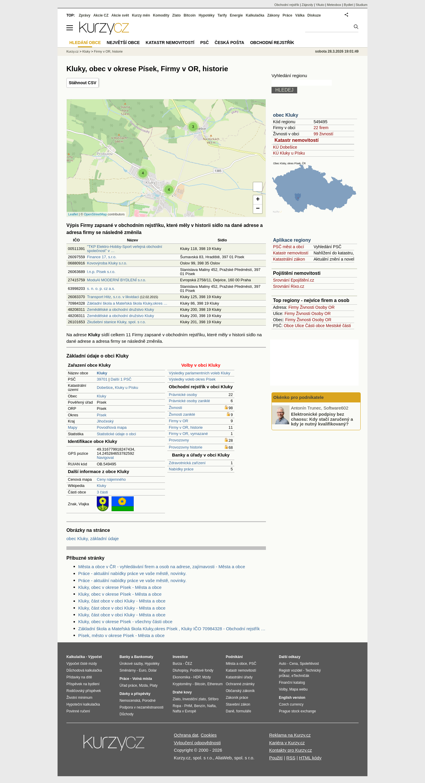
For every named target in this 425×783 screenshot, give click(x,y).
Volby (283, 689)
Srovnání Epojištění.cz (293, 280)
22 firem (320, 127)
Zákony (273, 15)
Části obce (315, 325)
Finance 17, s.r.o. (102, 257)
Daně (230, 711)
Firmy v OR (178, 421)
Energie (236, 15)
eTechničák (300, 676)
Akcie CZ (100, 15)
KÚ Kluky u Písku (289, 153)
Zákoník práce (237, 698)
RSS (290, 757)
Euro (142, 670)
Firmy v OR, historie (186, 427)
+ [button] (258, 199)
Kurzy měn (141, 15)
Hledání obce (85, 42)
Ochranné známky (240, 684)
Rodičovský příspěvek (83, 691)
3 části (102, 492)
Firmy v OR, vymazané (188, 433)
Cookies (209, 734)
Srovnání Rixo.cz (288, 286)
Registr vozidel (290, 670)
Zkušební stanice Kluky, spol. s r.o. (116, 322)
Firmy (293, 307)
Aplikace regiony (292, 240)
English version (292, 698)
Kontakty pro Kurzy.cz (290, 750)
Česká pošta (229, 42)
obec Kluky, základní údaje (92, 538)
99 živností (323, 133)
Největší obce (123, 42)
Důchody (126, 714)
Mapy (72, 427)
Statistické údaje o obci (116, 434)
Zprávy (84, 15)
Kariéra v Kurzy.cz (287, 742)
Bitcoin (190, 15)
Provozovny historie (185, 447)
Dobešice (105, 387)
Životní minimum (79, 698)
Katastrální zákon (289, 259)
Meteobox (334, 5)
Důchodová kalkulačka (84, 670)
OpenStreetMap (95, 214)
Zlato (176, 15)
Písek (102, 415)
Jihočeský (105, 421)
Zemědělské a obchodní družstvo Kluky (120, 309)
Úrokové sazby (131, 664)
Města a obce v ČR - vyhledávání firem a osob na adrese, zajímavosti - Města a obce (161, 566)
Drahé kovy (182, 692)
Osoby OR (324, 307)
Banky (125, 657)
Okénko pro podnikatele (298, 397)
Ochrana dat (186, 734)
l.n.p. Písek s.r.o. (101, 271)
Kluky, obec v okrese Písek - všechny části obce (125, 621)
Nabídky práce (181, 469)
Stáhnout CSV (82, 82)
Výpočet (95, 657)
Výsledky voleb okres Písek (192, 379)
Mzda (143, 685)
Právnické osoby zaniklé (189, 401)
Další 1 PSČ (121, 379)
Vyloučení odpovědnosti (197, 742)
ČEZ (188, 664)
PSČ (204, 42)
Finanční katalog (292, 682)
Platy (154, 685)
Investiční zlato (194, 699)
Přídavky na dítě (79, 677)
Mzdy (206, 677)
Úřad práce (128, 685)
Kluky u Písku (126, 387)
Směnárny (128, 670)
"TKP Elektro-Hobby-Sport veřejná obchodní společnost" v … (124, 248)
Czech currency (291, 704)
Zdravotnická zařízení (187, 463)
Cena (293, 664)
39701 (102, 379)
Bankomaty (143, 657)
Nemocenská (130, 700)
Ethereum (215, 684)
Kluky (101, 396)
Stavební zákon (238, 704)
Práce (287, 15)
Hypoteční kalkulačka (83, 704)
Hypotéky (207, 15)
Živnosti (175, 407)
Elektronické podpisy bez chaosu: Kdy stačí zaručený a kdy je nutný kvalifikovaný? (322, 419)
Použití (276, 757)
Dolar (152, 670)
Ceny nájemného (111, 479)
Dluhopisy (180, 670)
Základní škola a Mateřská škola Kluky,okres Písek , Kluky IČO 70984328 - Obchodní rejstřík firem (172, 628)
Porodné (149, 700)
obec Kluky (285, 115)
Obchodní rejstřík (286, 5)
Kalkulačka (255, 15)
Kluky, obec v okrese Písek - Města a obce (119, 587)
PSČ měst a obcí (288, 246)
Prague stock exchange (297, 711)
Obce (289, 325)
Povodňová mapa (112, 427)
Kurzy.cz (72, 51)
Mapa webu (298, 689)
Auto (282, 664)
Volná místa (142, 679)
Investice (180, 657)
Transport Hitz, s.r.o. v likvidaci (113, 297)
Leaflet (73, 214)
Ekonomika (181, 677)
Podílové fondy (201, 670)
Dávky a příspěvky (135, 694)
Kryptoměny (182, 684)
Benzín (199, 706)
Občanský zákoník (240, 691)
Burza (177, 664)
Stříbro (213, 699)
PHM (188, 706)
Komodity (161, 15)
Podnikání (234, 657)
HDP (196, 677)
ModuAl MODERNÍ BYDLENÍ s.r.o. (116, 280)
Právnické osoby (183, 394)
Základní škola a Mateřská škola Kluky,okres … (127, 303)
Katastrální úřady (239, 677)
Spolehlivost (309, 664)
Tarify (222, 15)
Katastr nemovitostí (296, 140)
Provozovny (179, 440)
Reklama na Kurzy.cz (290, 734)
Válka (299, 15)
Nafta (211, 706)
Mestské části (338, 325)
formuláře (243, 711)
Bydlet (348, 5)
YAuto (320, 5)
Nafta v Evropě (184, 711)
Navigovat (105, 457)
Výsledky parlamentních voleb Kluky (199, 373)
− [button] (258, 208)
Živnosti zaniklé (182, 414)
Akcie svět (120, 15)
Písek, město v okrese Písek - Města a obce (121, 635)
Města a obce (236, 664)
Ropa (177, 706)
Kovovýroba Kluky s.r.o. (107, 263)
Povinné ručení (78, 711)
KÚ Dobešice (285, 147)
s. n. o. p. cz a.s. (101, 288)
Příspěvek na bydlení (82, 684)
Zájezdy (307, 5)
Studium (361, 5)
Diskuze (314, 15)
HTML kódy (310, 757)
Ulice (299, 325)
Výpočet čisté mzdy (81, 664)
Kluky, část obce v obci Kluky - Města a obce (122, 600)
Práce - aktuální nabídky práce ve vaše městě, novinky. (132, 573)
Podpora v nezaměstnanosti (142, 707)
